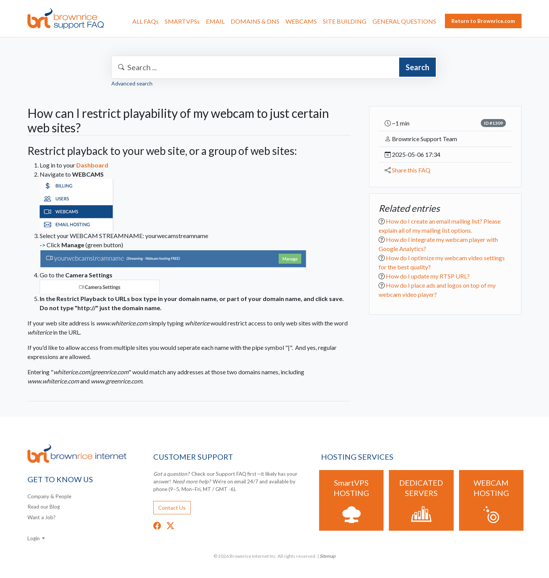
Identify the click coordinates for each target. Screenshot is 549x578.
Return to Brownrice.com (483, 21)
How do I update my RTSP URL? (428, 276)
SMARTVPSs (182, 21)
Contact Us (172, 507)
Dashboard (92, 165)
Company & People (49, 496)
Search (417, 67)
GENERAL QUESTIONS (404, 21)
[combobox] (274, 67)
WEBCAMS (301, 21)
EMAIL (215, 21)
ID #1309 (493, 123)
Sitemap (327, 556)
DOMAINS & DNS (255, 21)
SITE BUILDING (344, 21)
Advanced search (131, 83)
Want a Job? (41, 517)
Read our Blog (43, 507)
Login (34, 538)
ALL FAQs (145, 21)
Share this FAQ (411, 170)
